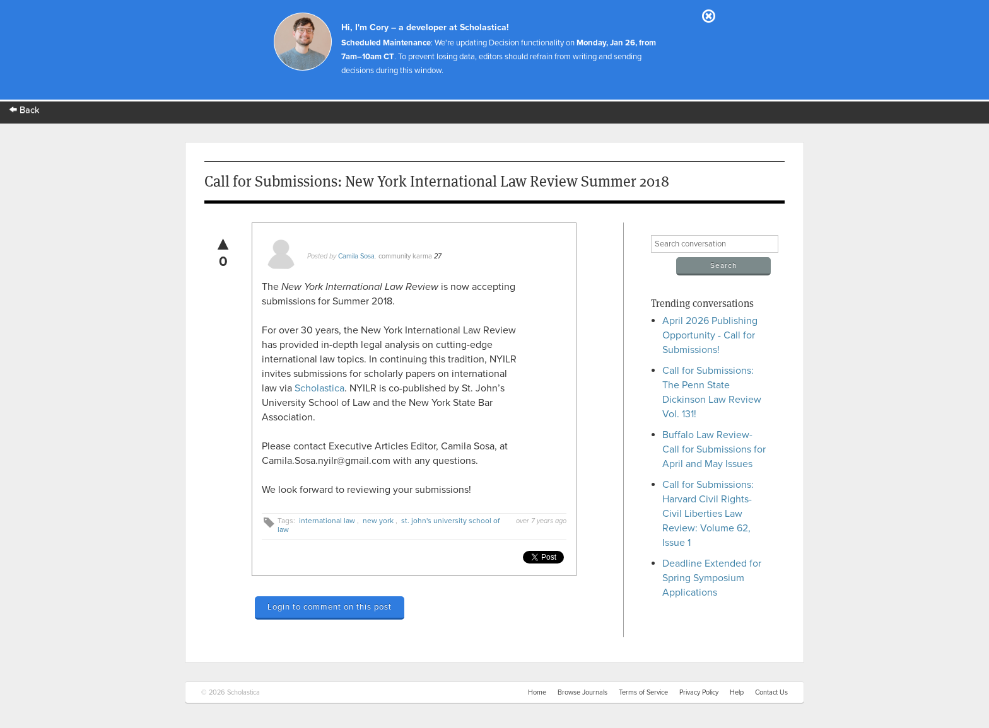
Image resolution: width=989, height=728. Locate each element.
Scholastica (319, 388)
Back (24, 110)
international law (327, 520)
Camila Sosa (356, 256)
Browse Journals (582, 692)
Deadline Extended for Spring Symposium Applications (711, 578)
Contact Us (771, 692)
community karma (405, 256)
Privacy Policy (698, 692)
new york (378, 520)
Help (737, 692)
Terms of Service (643, 692)
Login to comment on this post (329, 607)
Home (537, 692)
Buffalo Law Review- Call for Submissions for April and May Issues (714, 449)
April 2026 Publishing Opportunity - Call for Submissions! (710, 335)
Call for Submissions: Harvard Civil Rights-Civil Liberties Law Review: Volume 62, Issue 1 (708, 513)
